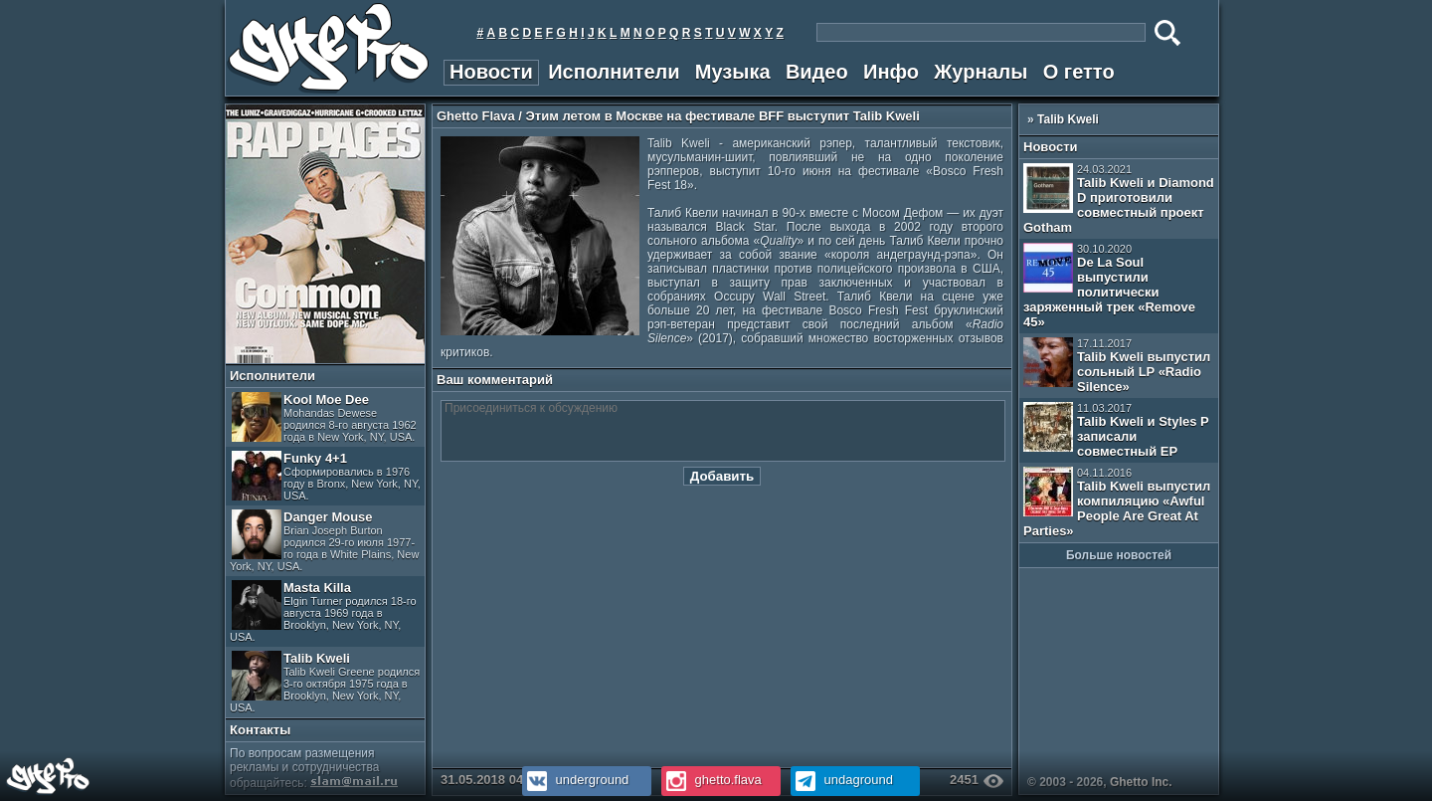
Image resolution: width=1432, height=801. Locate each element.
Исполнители (613, 72)
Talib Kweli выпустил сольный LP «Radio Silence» (1116, 365)
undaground (842, 779)
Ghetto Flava (476, 115)
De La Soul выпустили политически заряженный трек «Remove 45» (1109, 286)
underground (575, 779)
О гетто (1079, 72)
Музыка (733, 72)
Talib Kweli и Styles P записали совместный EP (1116, 430)
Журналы (980, 72)
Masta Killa (323, 611)
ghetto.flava (711, 779)
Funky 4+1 (326, 476)
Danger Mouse (324, 540)
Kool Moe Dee (324, 417)
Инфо (891, 72)
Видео (817, 72)
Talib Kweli (325, 682)
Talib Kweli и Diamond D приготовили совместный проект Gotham (1118, 199)
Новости (491, 72)
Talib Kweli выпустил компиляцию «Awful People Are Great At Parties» (1116, 502)
